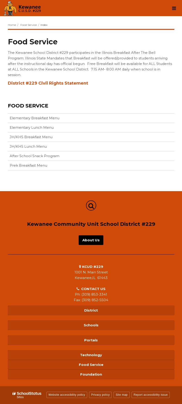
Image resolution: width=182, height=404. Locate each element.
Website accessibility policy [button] (67, 394)
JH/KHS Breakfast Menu (31, 137)
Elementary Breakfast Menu (34, 118)
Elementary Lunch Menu (32, 127)
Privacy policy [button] (100, 394)
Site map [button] (121, 394)
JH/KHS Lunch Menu (28, 146)
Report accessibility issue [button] (151, 394)
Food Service (28, 25)
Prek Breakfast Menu (28, 165)
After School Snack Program (34, 156)
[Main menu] (174, 8)
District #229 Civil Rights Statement (48, 83)
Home (12, 25)
